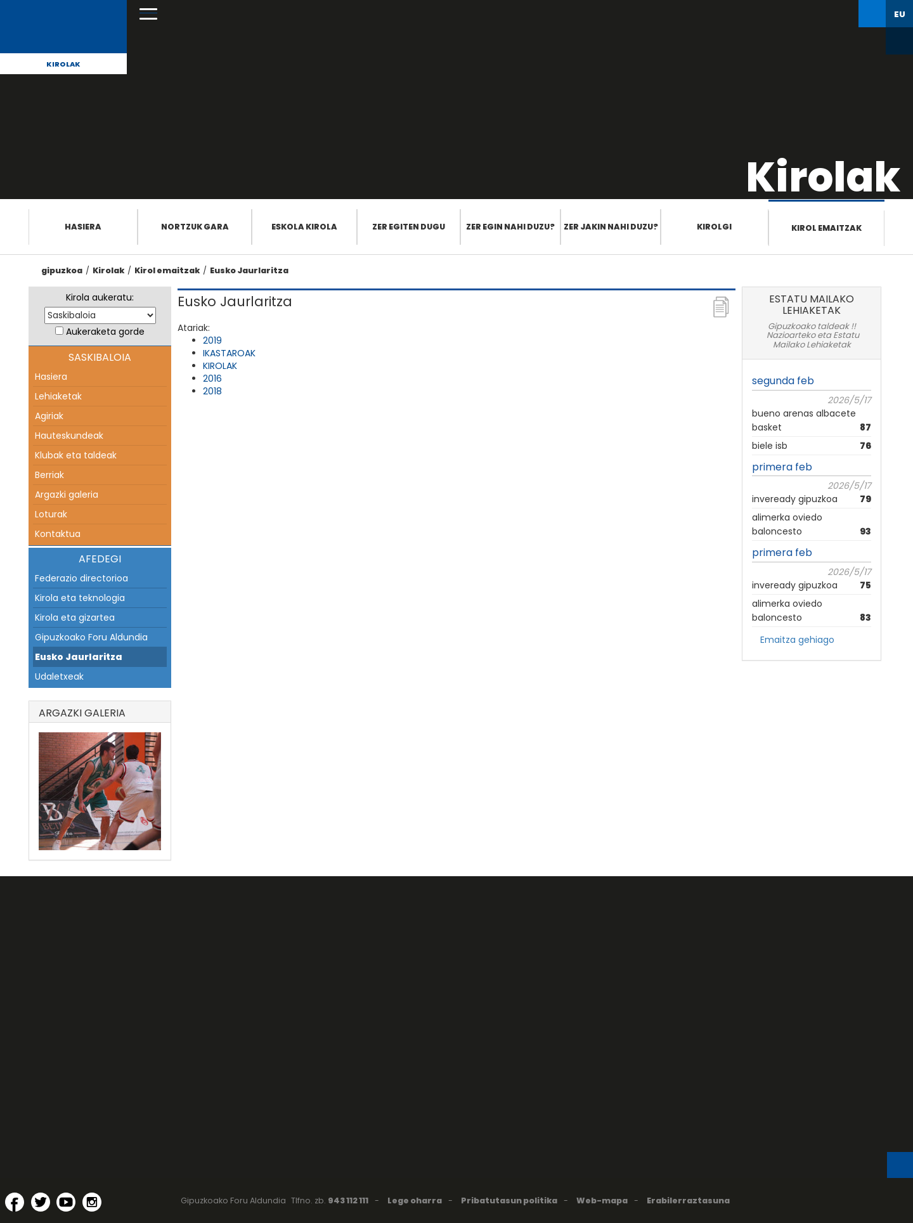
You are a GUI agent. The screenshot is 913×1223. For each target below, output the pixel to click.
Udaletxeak (59, 676)
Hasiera (83, 226)
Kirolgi (714, 226)
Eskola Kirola (304, 226)
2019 (212, 340)
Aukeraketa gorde (105, 331)
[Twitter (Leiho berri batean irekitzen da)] (40, 1202)
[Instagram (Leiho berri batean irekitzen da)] (91, 1202)
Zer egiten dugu (408, 226)
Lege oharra (414, 1200)
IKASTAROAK (229, 353)
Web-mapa (602, 1200)
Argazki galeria (66, 494)
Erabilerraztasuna (688, 1200)
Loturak (51, 514)
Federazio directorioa (81, 578)
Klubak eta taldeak (76, 455)
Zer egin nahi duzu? (510, 226)
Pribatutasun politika (509, 1200)
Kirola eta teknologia (80, 598)
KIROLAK (220, 365)
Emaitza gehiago (797, 639)
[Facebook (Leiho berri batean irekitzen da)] (14, 1202)
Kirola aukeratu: (100, 297)
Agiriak (49, 416)
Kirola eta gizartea (75, 617)
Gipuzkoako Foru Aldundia (91, 637)
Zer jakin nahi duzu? (611, 226)
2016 (212, 378)
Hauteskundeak (69, 435)
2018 (212, 391)
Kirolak (63, 64)
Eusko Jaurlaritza (249, 270)
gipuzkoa (61, 270)
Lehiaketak (58, 396)
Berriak (49, 475)
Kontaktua (58, 533)
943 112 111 (348, 1200)
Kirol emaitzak (826, 228)
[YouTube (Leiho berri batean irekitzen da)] (65, 1202)
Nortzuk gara (195, 226)
